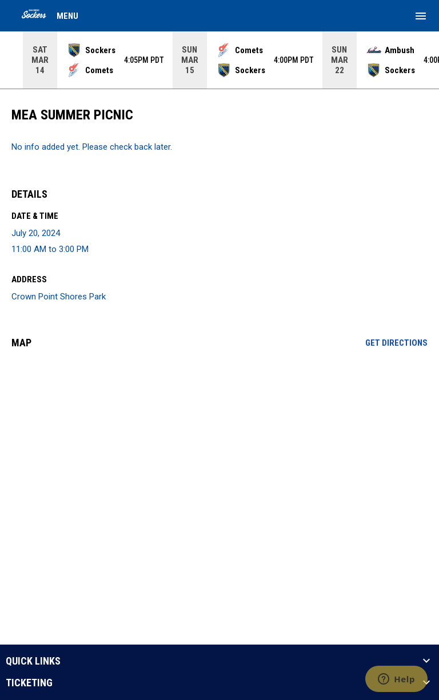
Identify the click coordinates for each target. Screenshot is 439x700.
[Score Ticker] (219, 60)
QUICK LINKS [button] (33, 661)
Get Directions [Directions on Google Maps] (396, 343)
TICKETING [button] (29, 683)
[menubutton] (421, 16)
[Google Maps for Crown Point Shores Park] (219, 445)
